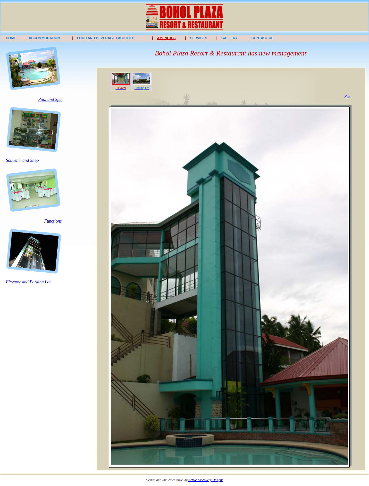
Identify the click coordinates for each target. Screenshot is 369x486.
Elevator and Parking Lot (28, 281)
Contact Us (263, 38)
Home (11, 38)
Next (347, 97)
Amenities (166, 38)
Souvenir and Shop (22, 160)
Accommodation (44, 38)
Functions (53, 221)
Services (198, 38)
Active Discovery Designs (205, 480)
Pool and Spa (50, 99)
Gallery (229, 38)
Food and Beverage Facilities (105, 38)
